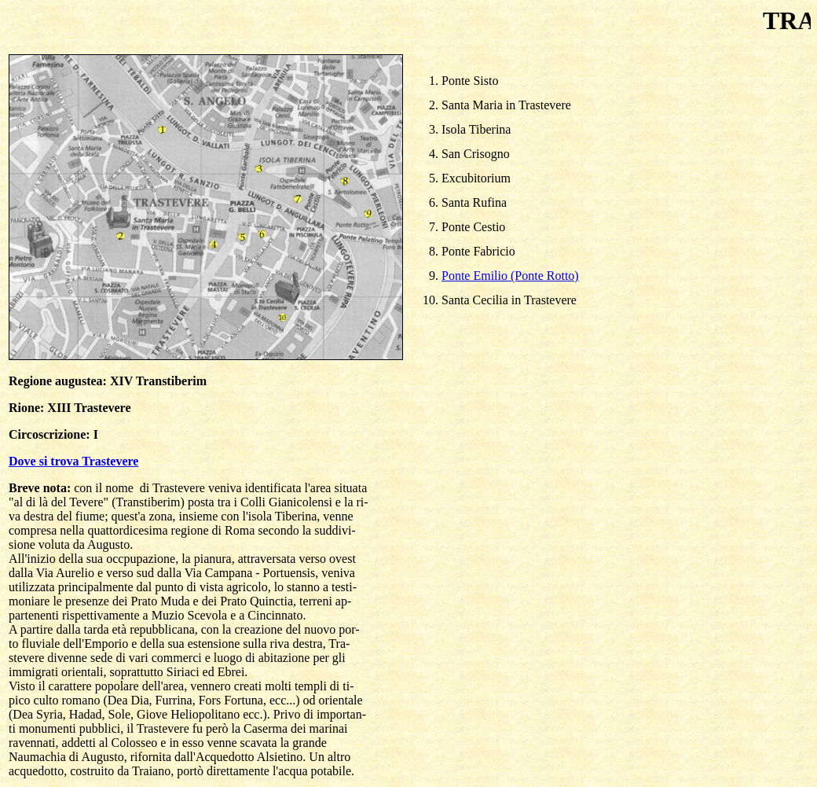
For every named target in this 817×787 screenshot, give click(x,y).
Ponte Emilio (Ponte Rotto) (510, 275)
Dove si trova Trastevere (73, 461)
